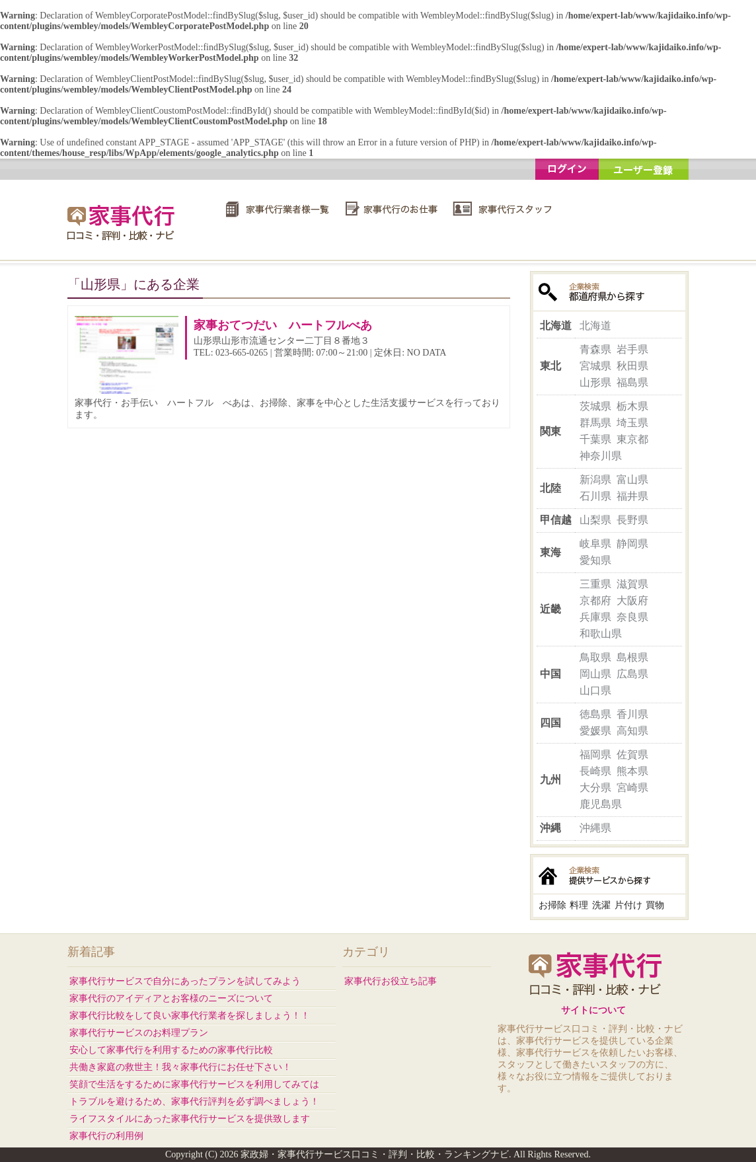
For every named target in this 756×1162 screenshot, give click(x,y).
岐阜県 (595, 543)
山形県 (595, 382)
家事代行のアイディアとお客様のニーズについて (171, 998)
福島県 (632, 382)
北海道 (595, 325)
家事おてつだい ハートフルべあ (283, 325)
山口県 (595, 690)
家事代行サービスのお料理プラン (138, 1033)
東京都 (632, 439)
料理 (579, 905)
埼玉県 (632, 422)
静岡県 (632, 543)
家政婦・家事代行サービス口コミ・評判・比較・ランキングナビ (122, 222)
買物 (655, 905)
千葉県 (595, 439)
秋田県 (632, 365)
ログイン (567, 169)
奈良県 (632, 617)
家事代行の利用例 (106, 1136)
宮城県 (595, 365)
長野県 (632, 519)
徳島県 (595, 714)
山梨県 (595, 519)
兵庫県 (595, 617)
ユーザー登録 (644, 169)
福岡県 (595, 754)
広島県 (632, 673)
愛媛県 (595, 730)
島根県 (632, 657)
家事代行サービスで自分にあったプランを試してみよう (185, 981)
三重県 (595, 584)
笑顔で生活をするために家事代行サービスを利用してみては (194, 1084)
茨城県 (595, 406)
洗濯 (601, 905)
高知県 (632, 730)
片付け (628, 905)
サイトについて (593, 1010)
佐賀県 (632, 754)
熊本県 (632, 771)
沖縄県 (595, 827)
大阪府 (632, 600)
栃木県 (632, 406)
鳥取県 (595, 657)
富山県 (632, 479)
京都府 (595, 600)
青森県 (595, 349)
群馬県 (595, 422)
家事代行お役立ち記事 (390, 981)
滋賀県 (632, 584)
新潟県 (595, 479)
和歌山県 (601, 633)
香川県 (632, 714)
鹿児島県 (601, 804)
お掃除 (552, 905)
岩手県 (632, 349)
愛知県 (595, 560)
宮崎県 (632, 787)
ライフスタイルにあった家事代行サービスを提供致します (189, 1119)
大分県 (595, 787)
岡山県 (595, 673)
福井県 (632, 496)
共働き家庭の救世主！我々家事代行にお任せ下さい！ (180, 1067)
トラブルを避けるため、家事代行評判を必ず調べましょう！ (194, 1101)
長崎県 (595, 771)
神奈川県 (601, 455)
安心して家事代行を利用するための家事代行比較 (171, 1050)
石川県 (595, 496)
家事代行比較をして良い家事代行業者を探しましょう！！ (189, 1016)
